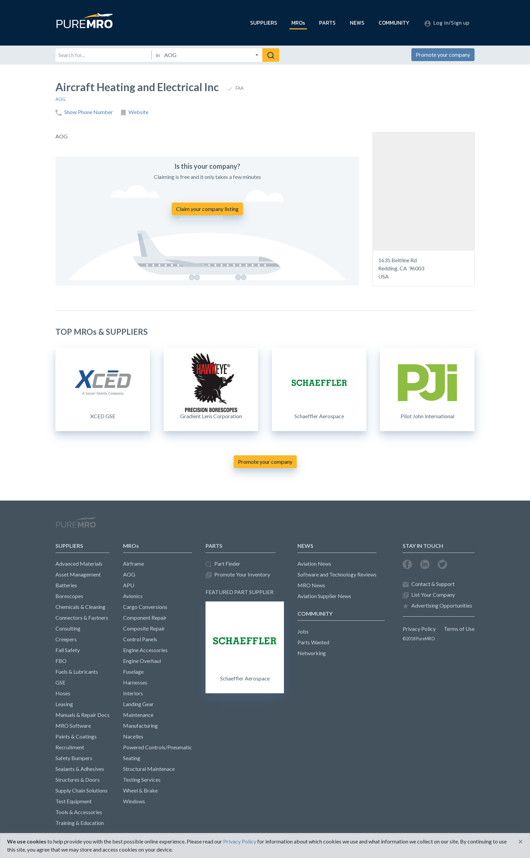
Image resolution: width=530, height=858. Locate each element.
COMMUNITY (394, 23)
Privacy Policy (419, 628)
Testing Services (142, 779)
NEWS (357, 23)
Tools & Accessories (78, 812)
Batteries (66, 585)
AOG (60, 99)
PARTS (327, 23)
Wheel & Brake (140, 790)
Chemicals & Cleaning (80, 607)
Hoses (62, 693)
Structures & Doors (77, 779)
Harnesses (135, 682)
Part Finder (223, 563)
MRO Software (73, 725)
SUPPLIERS (263, 23)
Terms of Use (459, 628)
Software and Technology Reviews (337, 574)
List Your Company (429, 594)
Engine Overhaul (142, 661)
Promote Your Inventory (238, 574)
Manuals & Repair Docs (82, 715)
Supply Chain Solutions (81, 790)
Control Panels (140, 639)
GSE (60, 682)
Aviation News (314, 563)
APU (128, 585)
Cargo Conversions (145, 607)
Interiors (133, 693)
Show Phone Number (84, 112)
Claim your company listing (207, 209)
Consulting (67, 628)
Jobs (303, 631)
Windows (134, 801)
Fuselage (133, 671)
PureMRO (75, 525)
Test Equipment (73, 801)
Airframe (133, 563)
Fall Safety (67, 650)
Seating (131, 758)
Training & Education (79, 823)
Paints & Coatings (76, 736)
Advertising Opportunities (437, 605)
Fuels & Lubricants (76, 671)
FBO (61, 661)
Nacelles (133, 736)
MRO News (311, 585)
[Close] (520, 841)
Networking (311, 653)
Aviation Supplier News (324, 596)
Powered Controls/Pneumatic (157, 747)
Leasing (64, 704)
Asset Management (78, 574)
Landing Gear (138, 704)
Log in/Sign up (447, 23)
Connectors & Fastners (81, 617)
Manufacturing (140, 725)
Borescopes (69, 596)
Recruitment (69, 747)
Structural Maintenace (149, 769)
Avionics (133, 596)
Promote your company (443, 54)
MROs (298, 23)
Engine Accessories (145, 650)
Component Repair (145, 617)
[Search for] (103, 55)
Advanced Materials (78, 563)
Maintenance (138, 715)
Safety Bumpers (73, 758)
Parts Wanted (313, 642)
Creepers (66, 639)
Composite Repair (144, 628)
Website (134, 112)
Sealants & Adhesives (79, 769)
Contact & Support (429, 584)
